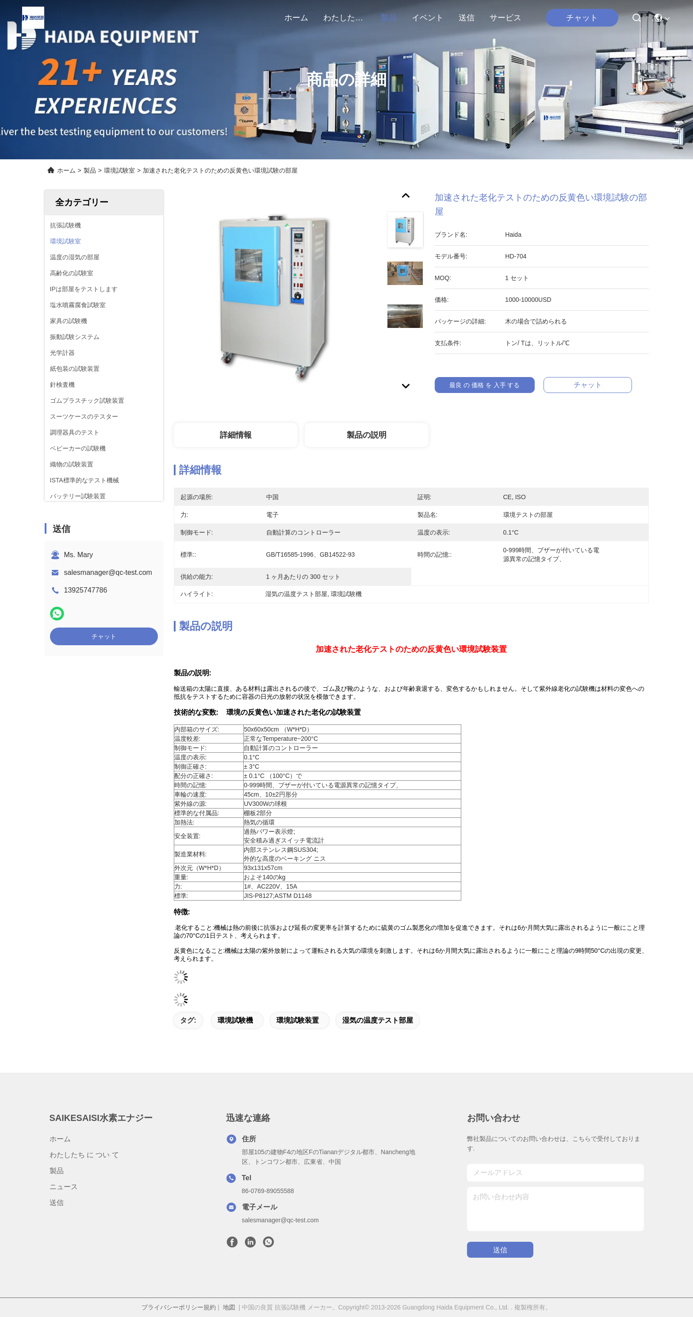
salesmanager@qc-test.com (108, 572)
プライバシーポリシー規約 (179, 1307)
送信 (467, 17)
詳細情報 (236, 435)
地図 (229, 1307)
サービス (505, 17)
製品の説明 (367, 435)
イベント (428, 17)
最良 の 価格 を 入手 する (488, 385)
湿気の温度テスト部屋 (377, 1020)
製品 (389, 17)
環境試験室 (119, 170)
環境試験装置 (297, 1020)
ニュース (64, 1186)
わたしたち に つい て (344, 17)
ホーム (296, 17)
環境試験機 (235, 1020)
